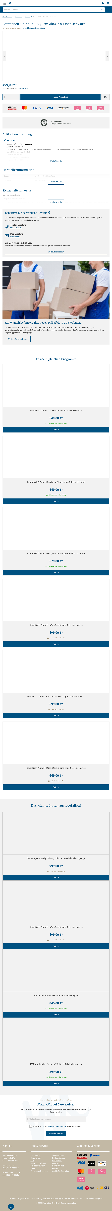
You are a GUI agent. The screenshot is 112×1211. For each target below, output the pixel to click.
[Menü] (4, 3)
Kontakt (55, 1168)
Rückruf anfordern (56, 252)
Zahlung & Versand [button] (88, 1146)
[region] (56, 56)
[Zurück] (3, 577)
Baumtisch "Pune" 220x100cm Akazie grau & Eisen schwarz (56, 768)
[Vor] (109, 577)
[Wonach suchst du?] (53, 9)
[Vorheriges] (4, 56)
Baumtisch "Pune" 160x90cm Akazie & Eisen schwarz (56, 625)
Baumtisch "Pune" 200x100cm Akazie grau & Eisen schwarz (56, 696)
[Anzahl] (10, 97)
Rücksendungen (58, 1158)
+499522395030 (8, 1165)
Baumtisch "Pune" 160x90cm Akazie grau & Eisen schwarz (56, 482)
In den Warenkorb (60, 97)
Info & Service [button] (39, 1146)
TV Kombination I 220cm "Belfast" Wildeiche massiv (56, 1064)
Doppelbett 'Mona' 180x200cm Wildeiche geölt (56, 995)
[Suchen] (102, 9)
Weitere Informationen (18, 339)
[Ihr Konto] (103, 2)
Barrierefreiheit (58, 1166)
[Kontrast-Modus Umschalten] (11, 1207)
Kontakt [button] (7, 1146)
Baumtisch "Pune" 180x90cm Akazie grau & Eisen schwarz (56, 553)
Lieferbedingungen (38, 1166)
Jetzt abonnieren (56, 1133)
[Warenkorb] (108, 2)
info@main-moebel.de (10, 1168)
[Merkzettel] (10, 3)
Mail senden (15, 237)
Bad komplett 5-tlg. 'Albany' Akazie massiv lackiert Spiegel (56, 858)
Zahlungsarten (58, 1155)
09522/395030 (16, 228)
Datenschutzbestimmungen (57, 1126)
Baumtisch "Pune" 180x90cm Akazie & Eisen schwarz (56, 410)
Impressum (56, 1163)
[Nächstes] (107, 56)
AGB (43, 1126)
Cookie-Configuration (60, 1171)
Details (56, 430)
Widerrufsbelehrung (38, 1163)
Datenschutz (57, 1161)
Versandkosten (23, 88)
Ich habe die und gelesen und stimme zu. (58, 1126)
